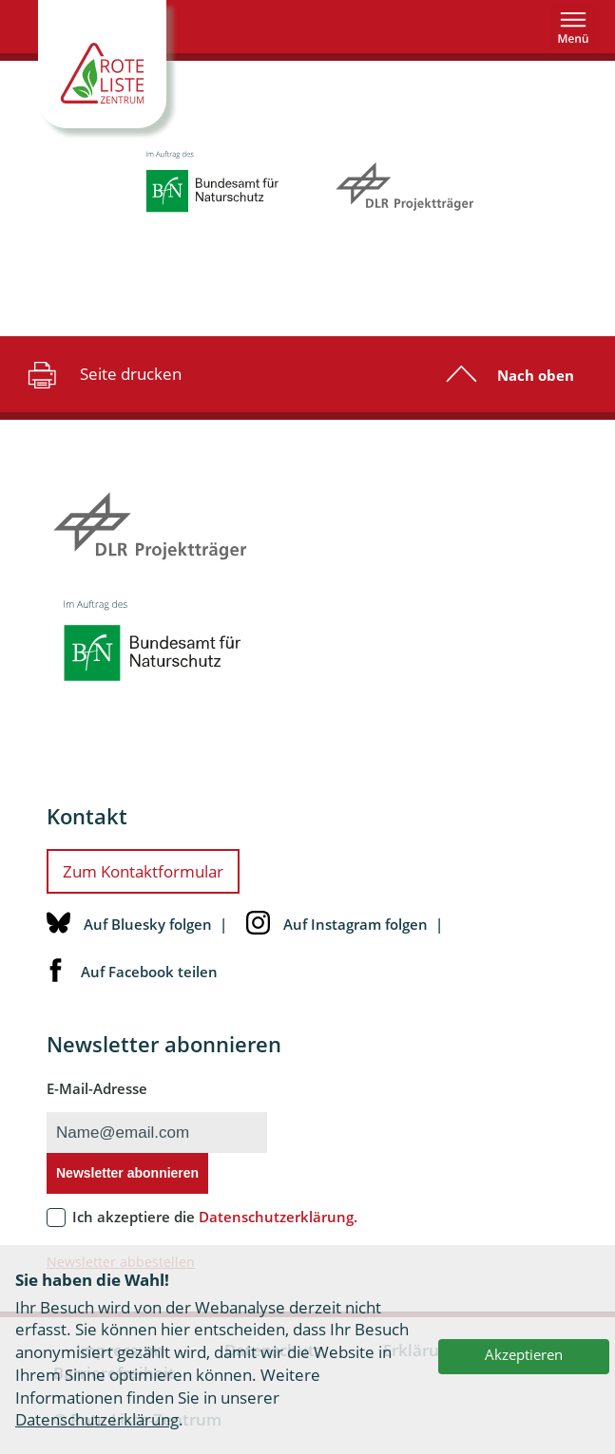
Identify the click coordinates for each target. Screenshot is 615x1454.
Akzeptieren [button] (524, 1354)
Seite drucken (102, 374)
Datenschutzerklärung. (278, 1216)
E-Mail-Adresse (97, 1088)
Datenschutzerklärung (97, 1419)
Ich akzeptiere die (214, 1216)
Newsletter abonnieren (127, 1172)
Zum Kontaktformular (143, 871)
